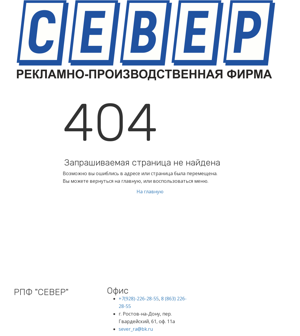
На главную (150, 191)
